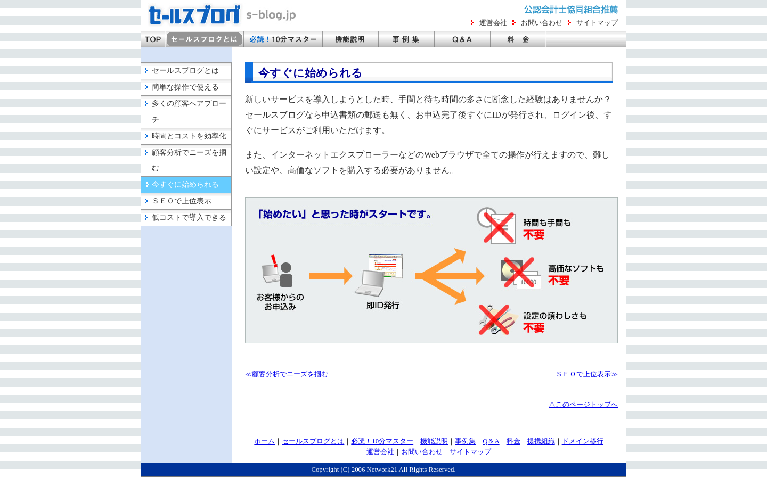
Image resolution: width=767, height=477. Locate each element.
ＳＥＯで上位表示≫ (587, 374)
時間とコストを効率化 (189, 136)
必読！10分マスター (382, 441)
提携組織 (541, 441)
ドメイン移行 (582, 441)
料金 (513, 441)
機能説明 (434, 441)
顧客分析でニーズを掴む (189, 160)
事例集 (465, 441)
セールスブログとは (185, 71)
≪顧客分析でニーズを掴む (286, 374)
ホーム (264, 441)
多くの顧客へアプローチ (189, 112)
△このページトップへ (583, 404)
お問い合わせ (541, 23)
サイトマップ (597, 23)
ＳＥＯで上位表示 (181, 201)
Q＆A (491, 441)
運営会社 (493, 23)
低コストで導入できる (189, 217)
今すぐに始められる (185, 184)
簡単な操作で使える (185, 87)
